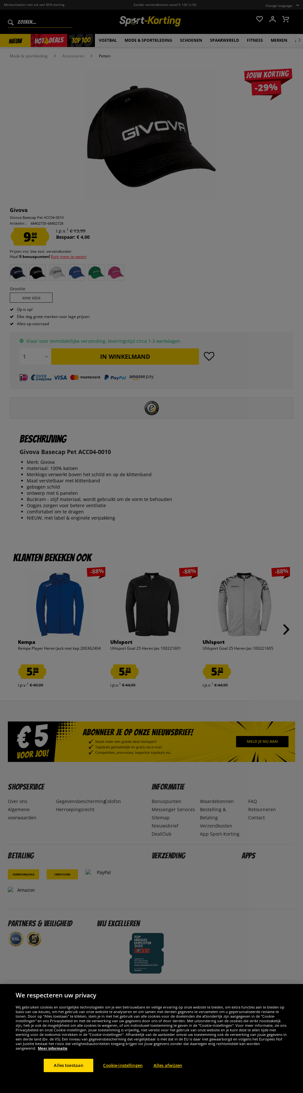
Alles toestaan (68, 1072)
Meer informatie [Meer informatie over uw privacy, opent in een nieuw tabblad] (53, 1055)
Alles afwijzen (168, 1072)
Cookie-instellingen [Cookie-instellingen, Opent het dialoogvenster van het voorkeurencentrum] (122, 1072)
